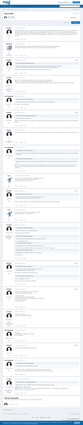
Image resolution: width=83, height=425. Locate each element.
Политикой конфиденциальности (31, 423)
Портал (10, 6)
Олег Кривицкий (8, 96)
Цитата (25, 39)
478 (9, 106)
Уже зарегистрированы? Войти (65, 2)
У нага (14, 18)
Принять (77, 422)
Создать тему (66, 22)
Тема (37, 417)
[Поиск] (65, 6)
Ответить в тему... (14, 404)
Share (66, 17)
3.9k (9, 54)
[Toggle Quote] (16, 63)
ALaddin (9, 130)
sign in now (30, 399)
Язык (33, 417)
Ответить (76, 22)
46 (9, 38)
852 (9, 88)
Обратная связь (43, 417)
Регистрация (76, 2)
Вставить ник (17, 39)
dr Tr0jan (8, 77)
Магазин (5, 6)
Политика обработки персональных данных (71, 420)
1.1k (9, 140)
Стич (9, 175)
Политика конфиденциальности (73, 418)
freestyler (13, 16)
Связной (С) (9, 43)
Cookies (49, 417)
